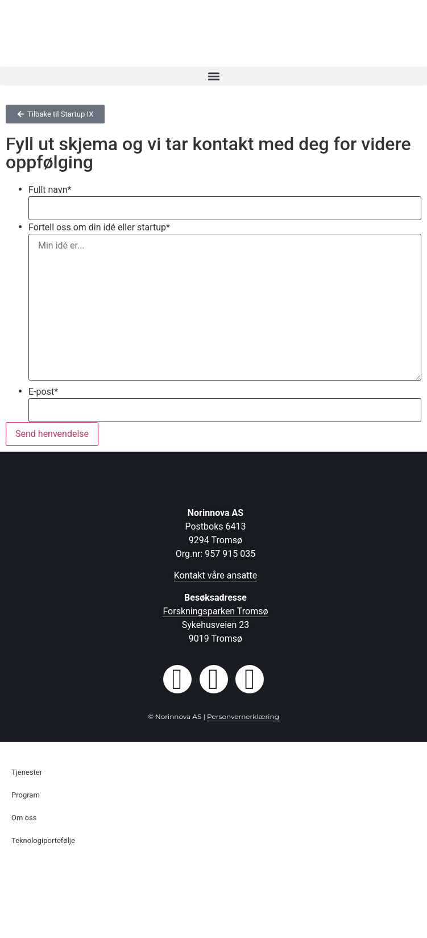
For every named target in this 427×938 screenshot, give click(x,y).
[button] (213, 76)
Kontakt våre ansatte (216, 575)
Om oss (23, 817)
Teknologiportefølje (43, 840)
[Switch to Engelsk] (213, 886)
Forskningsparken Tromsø (215, 611)
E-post (43, 391)
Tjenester (26, 772)
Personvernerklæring (243, 716)
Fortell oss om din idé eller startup (99, 227)
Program (25, 795)
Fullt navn (49, 190)
